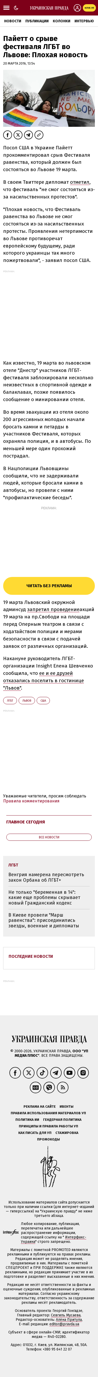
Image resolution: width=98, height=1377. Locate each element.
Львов (26, 700)
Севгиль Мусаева (65, 1315)
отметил (79, 182)
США (43, 700)
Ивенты (66, 1106)
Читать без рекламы (49, 585)
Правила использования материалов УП (48, 1113)
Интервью (84, 21)
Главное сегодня (25, 822)
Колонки (61, 21)
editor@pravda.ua (64, 1324)
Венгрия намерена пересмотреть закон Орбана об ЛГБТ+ (46, 877)
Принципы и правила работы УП (48, 1126)
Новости (12, 21)
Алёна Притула (69, 1319)
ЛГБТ (10, 700)
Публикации (37, 21)
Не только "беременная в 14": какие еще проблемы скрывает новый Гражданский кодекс (44, 897)
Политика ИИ (27, 1120)
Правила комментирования (31, 800)
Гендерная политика (62, 1120)
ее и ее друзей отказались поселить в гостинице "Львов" (43, 680)
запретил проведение (53, 609)
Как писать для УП (34, 1133)
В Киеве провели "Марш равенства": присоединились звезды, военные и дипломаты (43, 920)
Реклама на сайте (40, 1106)
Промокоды (48, 1139)
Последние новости (31, 956)
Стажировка (66, 1133)
